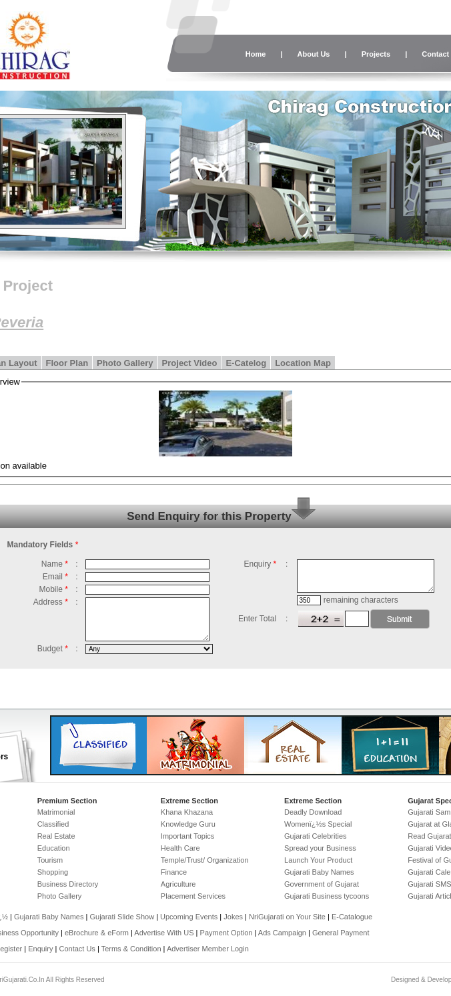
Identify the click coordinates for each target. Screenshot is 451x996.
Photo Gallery (125, 363)
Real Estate (56, 836)
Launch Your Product (318, 860)
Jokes (234, 917)
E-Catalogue (352, 917)
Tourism (50, 860)
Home (256, 54)
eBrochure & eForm (97, 933)
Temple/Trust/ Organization (205, 860)
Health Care (180, 848)
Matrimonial (56, 812)
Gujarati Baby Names (319, 872)
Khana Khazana (187, 812)
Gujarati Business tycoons (326, 896)
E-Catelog (246, 363)
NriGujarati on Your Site (287, 917)
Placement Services (193, 896)
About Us (314, 54)
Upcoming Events (188, 917)
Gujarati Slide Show (122, 917)
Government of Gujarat (321, 884)
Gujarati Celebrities (315, 836)
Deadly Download (313, 812)
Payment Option (226, 933)
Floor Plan (67, 363)
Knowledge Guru (188, 824)
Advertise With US (163, 933)
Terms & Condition (131, 949)
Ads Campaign (282, 933)
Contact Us (77, 949)
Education (53, 848)
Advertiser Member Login (208, 949)
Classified (53, 824)
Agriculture (178, 884)
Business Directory (68, 884)
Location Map (303, 363)
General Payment (341, 933)
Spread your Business (320, 848)
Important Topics (188, 836)
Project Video (189, 363)
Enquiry (41, 949)
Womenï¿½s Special (318, 824)
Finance (174, 872)
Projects (376, 54)
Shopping (53, 872)
